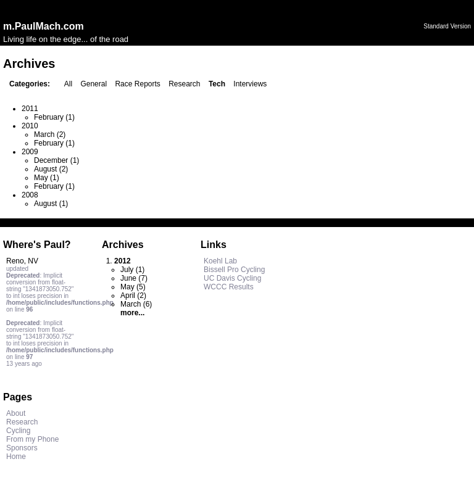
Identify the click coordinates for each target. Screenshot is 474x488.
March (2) (49, 134)
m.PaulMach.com (43, 26)
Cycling (18, 430)
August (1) (51, 203)
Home (16, 456)
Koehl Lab (220, 261)
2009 (30, 151)
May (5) (133, 287)
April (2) (133, 295)
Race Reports (137, 84)
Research (184, 84)
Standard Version (447, 26)
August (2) (51, 169)
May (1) (46, 177)
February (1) (54, 117)
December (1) (56, 160)
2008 (30, 195)
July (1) (132, 269)
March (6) (136, 304)
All (68, 84)
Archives (123, 244)
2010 (30, 126)
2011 (30, 108)
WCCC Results (229, 287)
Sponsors (22, 448)
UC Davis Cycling (232, 278)
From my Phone (32, 439)
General (93, 84)
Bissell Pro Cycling (234, 269)
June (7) (134, 278)
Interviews (250, 84)
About (15, 413)
